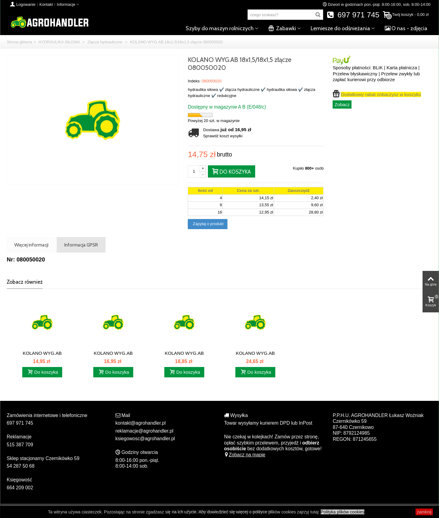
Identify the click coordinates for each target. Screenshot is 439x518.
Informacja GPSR (81, 245)
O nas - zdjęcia (406, 28)
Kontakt (46, 4)
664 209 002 (20, 487)
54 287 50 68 (20, 466)
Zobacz (342, 104)
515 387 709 (20, 444)
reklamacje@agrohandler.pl (144, 430)
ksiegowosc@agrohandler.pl (145, 438)
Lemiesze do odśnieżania (340, 28)
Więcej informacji (31, 245)
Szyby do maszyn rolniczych (220, 28)
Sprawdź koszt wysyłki (222, 136)
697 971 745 (353, 15)
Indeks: (194, 81)
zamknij (424, 511)
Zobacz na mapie (244, 454)
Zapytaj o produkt (207, 223)
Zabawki (282, 28)
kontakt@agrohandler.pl (141, 423)
